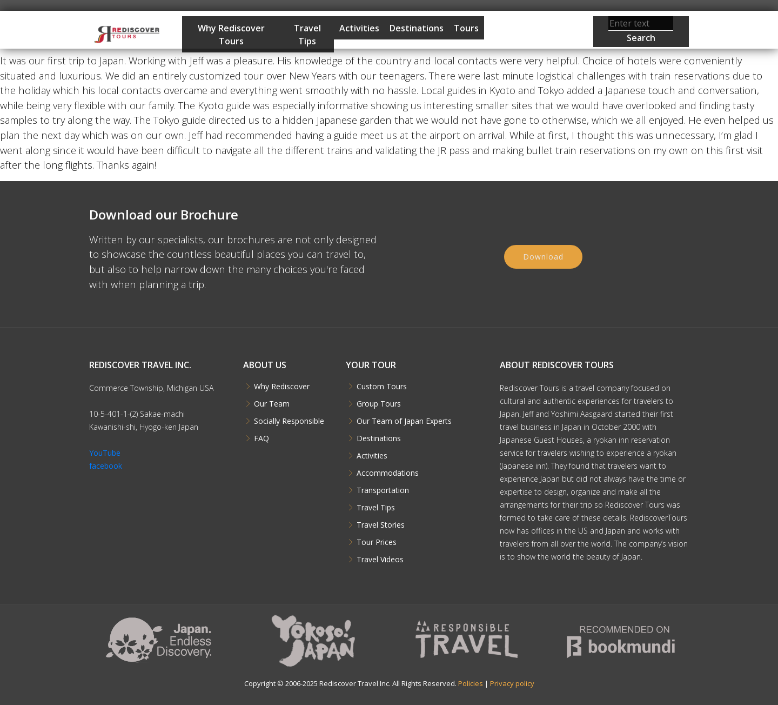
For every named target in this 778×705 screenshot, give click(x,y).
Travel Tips (307, 34)
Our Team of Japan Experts (404, 421)
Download (543, 267)
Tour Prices (377, 542)
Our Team (272, 404)
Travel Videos (380, 559)
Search (641, 38)
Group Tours (379, 404)
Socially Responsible (289, 421)
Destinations (417, 28)
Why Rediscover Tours (231, 34)
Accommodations (388, 473)
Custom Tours (382, 386)
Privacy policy (512, 683)
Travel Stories (381, 525)
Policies (470, 683)
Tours (466, 28)
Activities (359, 28)
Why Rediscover (282, 386)
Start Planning (522, 61)
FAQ (261, 438)
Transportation (383, 490)
